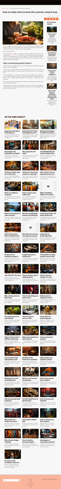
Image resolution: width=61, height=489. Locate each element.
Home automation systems (46, 338)
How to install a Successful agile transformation (28, 442)
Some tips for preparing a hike (46, 235)
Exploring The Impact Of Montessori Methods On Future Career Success (12, 133)
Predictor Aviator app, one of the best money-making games (12, 174)
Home (4, 8)
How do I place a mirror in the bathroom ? (28, 318)
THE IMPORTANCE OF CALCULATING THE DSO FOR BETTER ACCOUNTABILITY (48, 154)
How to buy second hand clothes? (46, 379)
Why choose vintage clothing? (12, 441)
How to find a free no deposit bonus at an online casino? (47, 174)
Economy (30, 479)
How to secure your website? (47, 400)
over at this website (14, 55)
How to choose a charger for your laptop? (46, 277)
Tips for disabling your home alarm (30, 297)
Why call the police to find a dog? (12, 297)
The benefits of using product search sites (52, 54)
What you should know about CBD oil (30, 338)
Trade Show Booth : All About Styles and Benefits (48, 215)
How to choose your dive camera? (52, 35)
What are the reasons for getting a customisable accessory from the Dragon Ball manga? (52, 95)
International (30, 483)
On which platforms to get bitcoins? (30, 400)
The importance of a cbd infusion (12, 317)
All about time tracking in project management (52, 72)
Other (7, 8)
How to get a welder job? (29, 420)
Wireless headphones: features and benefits (30, 214)
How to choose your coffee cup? (29, 194)
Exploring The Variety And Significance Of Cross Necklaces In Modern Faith (30, 133)
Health (30, 481)
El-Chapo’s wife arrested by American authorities (12, 462)
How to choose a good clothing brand (30, 276)
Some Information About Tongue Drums (12, 235)
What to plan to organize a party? (46, 297)
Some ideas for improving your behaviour (45, 318)
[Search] (11, 480)
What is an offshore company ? (11, 194)
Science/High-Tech (30, 485)
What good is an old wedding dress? (11, 379)
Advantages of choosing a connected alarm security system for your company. (48, 443)
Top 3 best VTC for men (13, 275)
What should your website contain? (46, 358)
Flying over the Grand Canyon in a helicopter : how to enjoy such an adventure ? (30, 175)
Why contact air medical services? (11, 420)
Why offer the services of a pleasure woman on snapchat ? (30, 236)
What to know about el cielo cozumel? (12, 214)
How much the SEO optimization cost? (11, 358)
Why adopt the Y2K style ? (29, 152)
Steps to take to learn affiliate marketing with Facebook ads (12, 339)
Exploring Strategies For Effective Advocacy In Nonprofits (48, 133)
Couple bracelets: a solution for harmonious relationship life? (29, 257)
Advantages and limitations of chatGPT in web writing (12, 153)
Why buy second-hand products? (12, 400)
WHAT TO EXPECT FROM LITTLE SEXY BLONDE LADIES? (46, 194)
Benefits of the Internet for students (29, 358)
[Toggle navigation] (3, 2)
